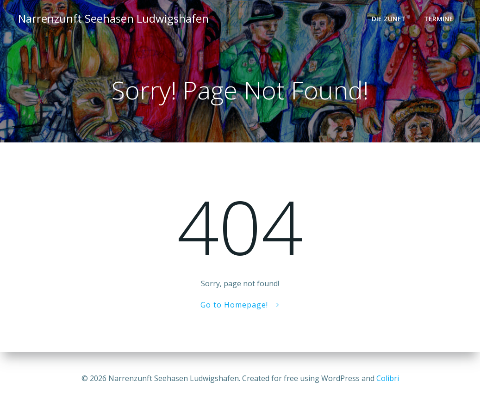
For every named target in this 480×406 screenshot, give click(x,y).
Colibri (387, 378)
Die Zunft (388, 18)
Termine (438, 18)
